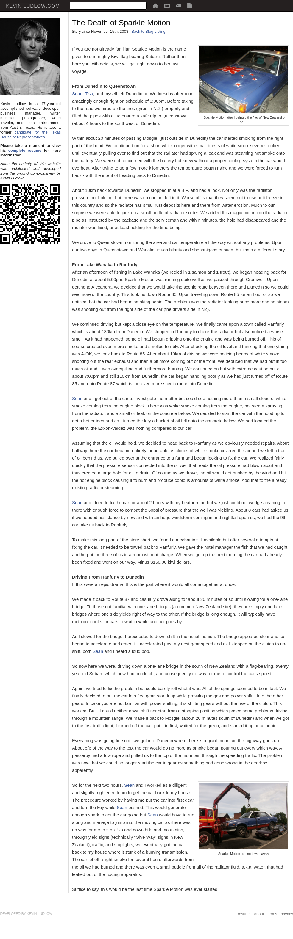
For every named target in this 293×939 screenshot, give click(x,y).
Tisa (89, 93)
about (259, 914)
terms (272, 914)
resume (244, 914)
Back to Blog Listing (149, 31)
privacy (287, 914)
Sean (77, 93)
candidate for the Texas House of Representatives (30, 134)
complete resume (24, 150)
